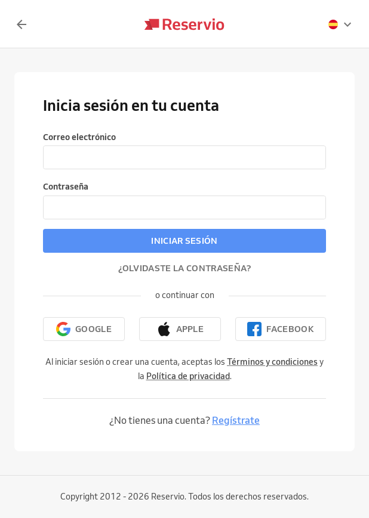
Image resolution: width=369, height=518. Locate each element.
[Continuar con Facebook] (280, 329)
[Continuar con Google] (84, 329)
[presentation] (340, 24)
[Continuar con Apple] (180, 329)
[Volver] (21, 24)
